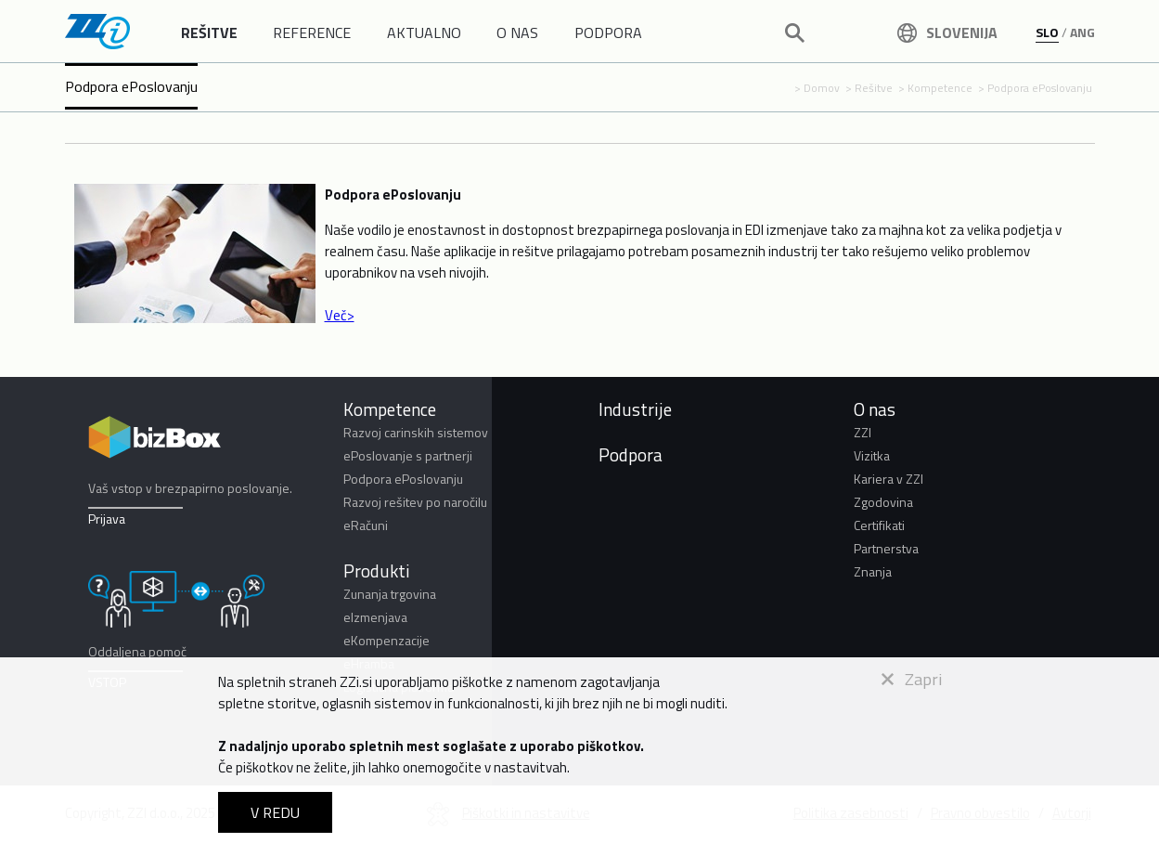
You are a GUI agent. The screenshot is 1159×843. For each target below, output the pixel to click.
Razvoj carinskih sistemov (415, 432)
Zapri (912, 679)
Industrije (635, 409)
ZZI (862, 432)
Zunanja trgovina (389, 593)
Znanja (873, 571)
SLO (1047, 32)
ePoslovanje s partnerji (407, 455)
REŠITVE (209, 32)
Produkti (376, 570)
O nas (874, 409)
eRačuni (365, 525)
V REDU (275, 812)
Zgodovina (883, 502)
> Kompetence (935, 88)
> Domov (817, 88)
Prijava (106, 518)
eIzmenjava (375, 617)
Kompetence (389, 409)
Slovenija (947, 32)
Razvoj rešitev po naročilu (415, 502)
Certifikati (879, 525)
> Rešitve (869, 88)
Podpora (631, 454)
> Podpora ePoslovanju (1035, 88)
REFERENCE (312, 32)
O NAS (517, 32)
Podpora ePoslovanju (131, 86)
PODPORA (608, 32)
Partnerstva (886, 548)
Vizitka (872, 455)
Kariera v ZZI (888, 478)
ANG (1082, 32)
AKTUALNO (424, 32)
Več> (339, 315)
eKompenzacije (386, 640)
